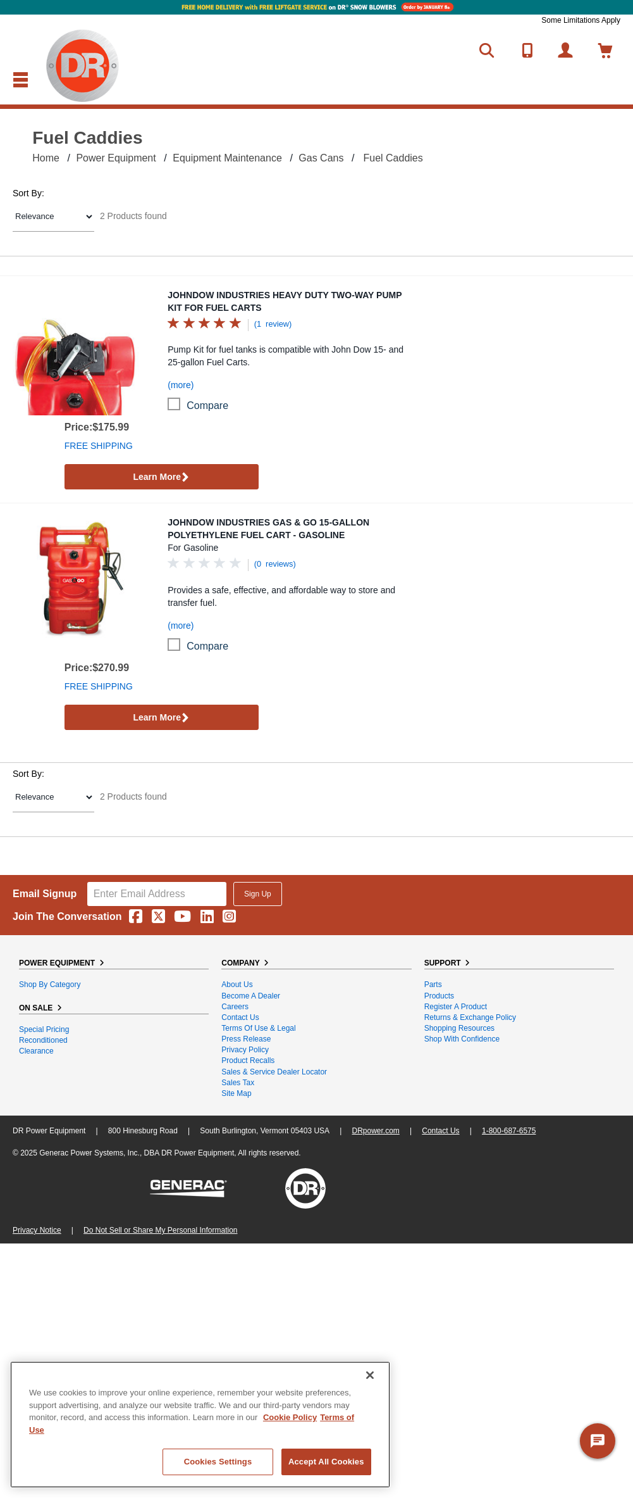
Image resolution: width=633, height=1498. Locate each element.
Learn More (161, 478)
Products (439, 995)
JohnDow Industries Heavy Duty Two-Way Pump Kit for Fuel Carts (285, 301)
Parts (433, 984)
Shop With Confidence (462, 1039)
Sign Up (257, 894)
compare (207, 405)
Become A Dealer (250, 995)
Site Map (236, 1093)
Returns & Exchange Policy (470, 1017)
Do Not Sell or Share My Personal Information (160, 1230)
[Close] (370, 1375)
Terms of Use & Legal (258, 1028)
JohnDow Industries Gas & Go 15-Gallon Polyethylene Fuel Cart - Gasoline (268, 528)
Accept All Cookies (326, 1461)
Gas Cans (320, 158)
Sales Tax (237, 1082)
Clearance (36, 1051)
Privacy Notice (37, 1230)
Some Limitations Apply (580, 20)
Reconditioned (43, 1040)
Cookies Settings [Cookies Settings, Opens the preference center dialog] (218, 1461)
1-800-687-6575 (509, 1130)
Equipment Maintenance (227, 158)
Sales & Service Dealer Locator (274, 1071)
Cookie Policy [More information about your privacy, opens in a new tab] (290, 1417)
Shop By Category (49, 984)
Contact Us (240, 1017)
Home (45, 158)
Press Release (246, 1039)
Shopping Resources (459, 1028)
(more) (181, 385)
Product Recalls (247, 1060)
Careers (235, 1006)
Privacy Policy (245, 1049)
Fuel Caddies (392, 158)
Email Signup (45, 893)
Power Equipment (116, 158)
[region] (200, 1424)
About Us (236, 984)
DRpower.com (375, 1130)
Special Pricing (44, 1029)
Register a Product (455, 1006)
